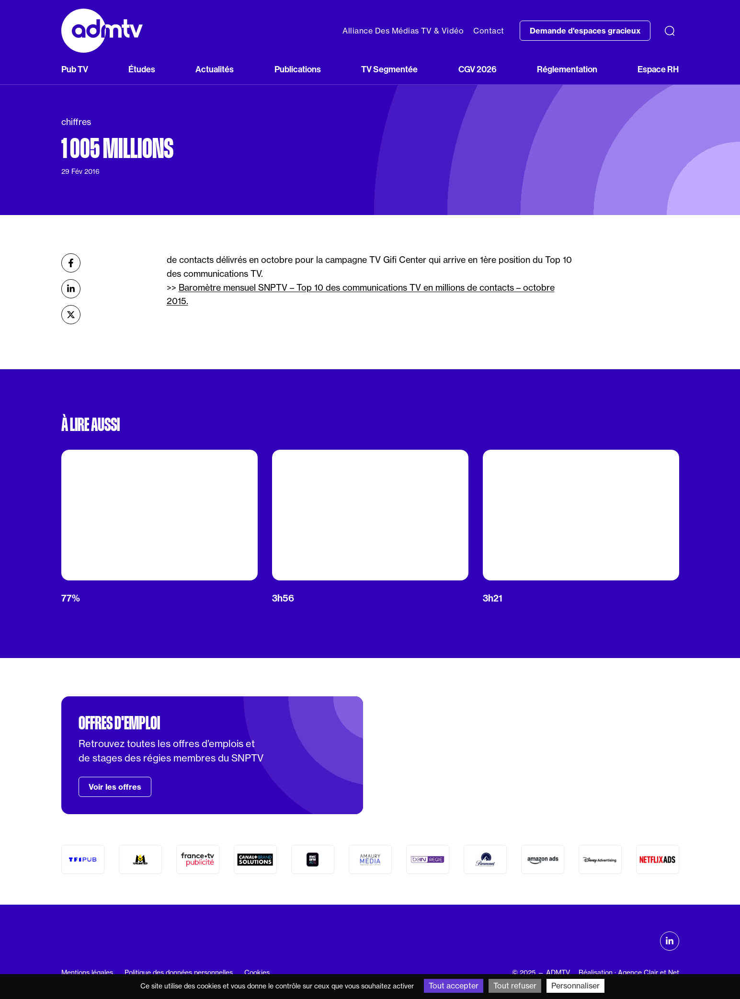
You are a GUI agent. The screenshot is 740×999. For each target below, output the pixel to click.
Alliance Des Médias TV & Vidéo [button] (403, 30)
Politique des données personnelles (179, 972)
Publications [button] (297, 69)
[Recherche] (669, 30)
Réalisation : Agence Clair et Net (629, 972)
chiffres (76, 121)
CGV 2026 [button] (477, 69)
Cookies (257, 972)
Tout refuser (514, 985)
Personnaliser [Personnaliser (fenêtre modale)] (575, 985)
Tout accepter (453, 985)
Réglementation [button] (567, 69)
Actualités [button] (214, 69)
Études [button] (141, 69)
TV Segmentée (389, 69)
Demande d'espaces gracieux (585, 30)
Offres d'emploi (119, 723)
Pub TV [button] (74, 69)
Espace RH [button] (658, 69)
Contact (488, 30)
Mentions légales (87, 972)
